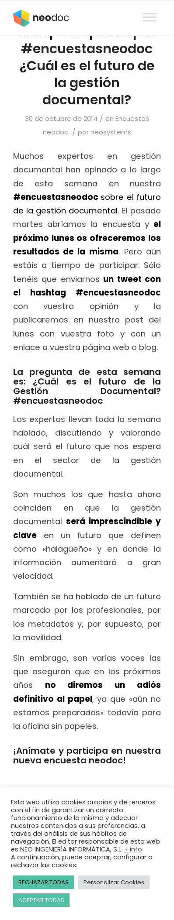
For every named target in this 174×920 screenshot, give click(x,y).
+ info (133, 849)
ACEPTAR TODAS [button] (41, 900)
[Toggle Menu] (150, 9)
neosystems (110, 132)
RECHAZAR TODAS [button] (43, 882)
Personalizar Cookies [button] (114, 882)
